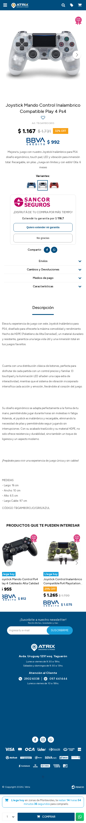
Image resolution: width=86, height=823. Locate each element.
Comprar (48, 816)
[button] (63, 5)
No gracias (43, 238)
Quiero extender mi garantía (42, 227)
